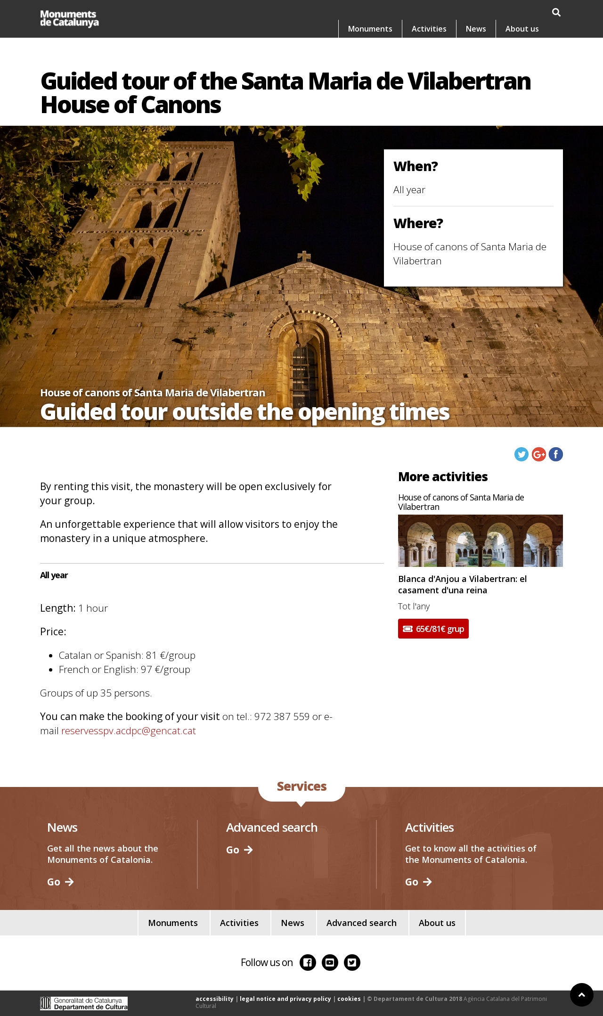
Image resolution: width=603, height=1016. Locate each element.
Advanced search (361, 922)
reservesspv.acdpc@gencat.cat (128, 730)
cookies (349, 999)
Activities (429, 29)
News (476, 29)
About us (522, 29)
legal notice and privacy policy (285, 999)
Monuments (370, 29)
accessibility (215, 999)
